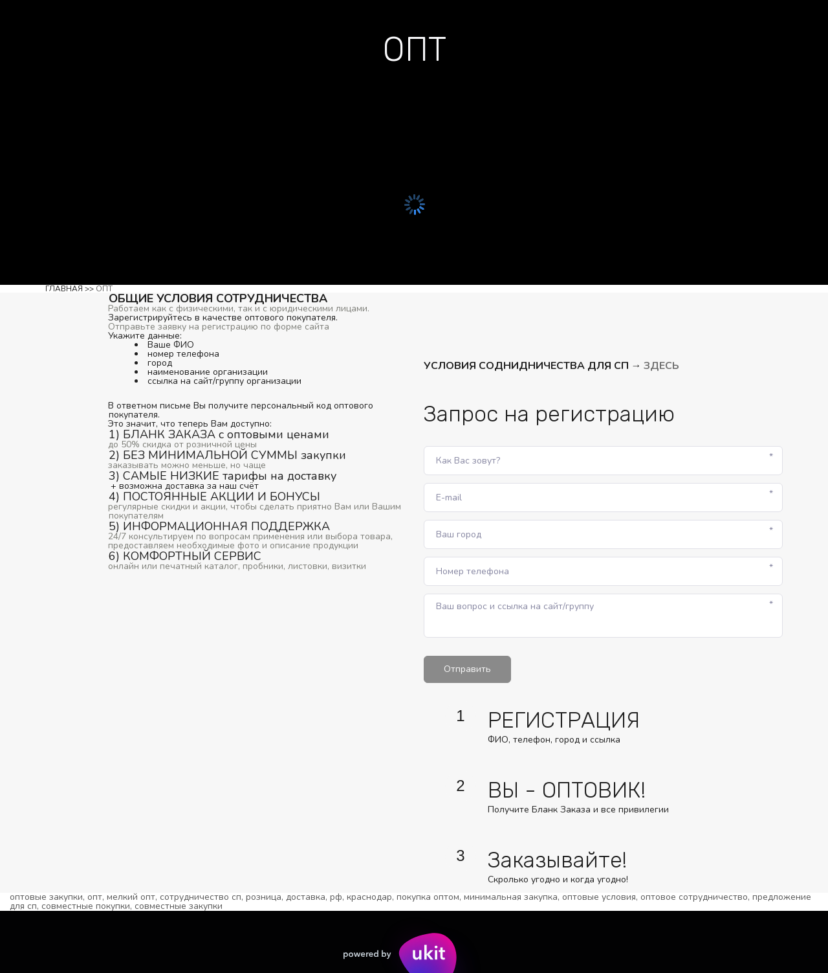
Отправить (467, 669)
